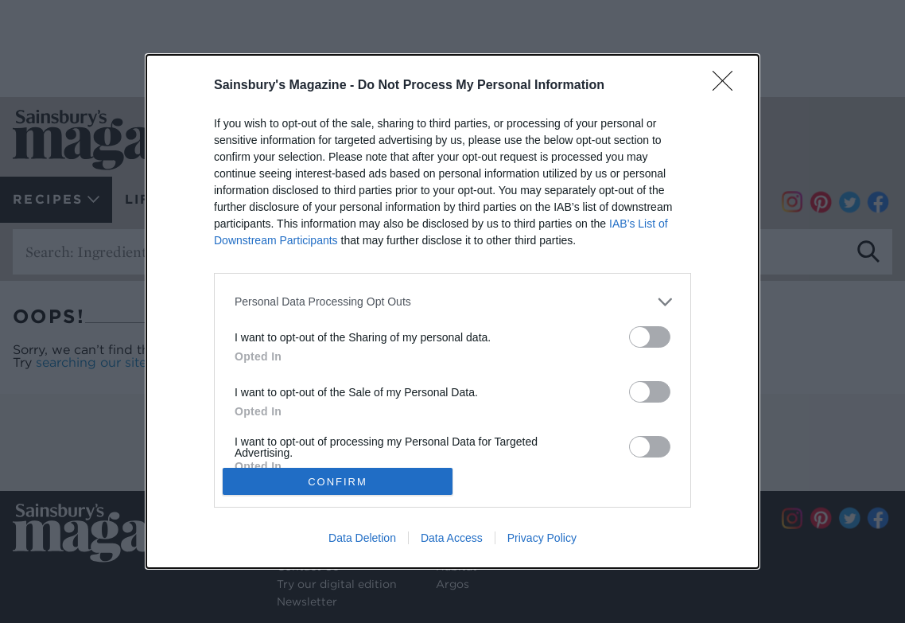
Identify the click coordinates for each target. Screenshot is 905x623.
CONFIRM (337, 482)
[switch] (649, 337)
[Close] (728, 86)
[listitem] (452, 302)
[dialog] (452, 312)
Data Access (452, 537)
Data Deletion (362, 537)
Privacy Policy (542, 537)
